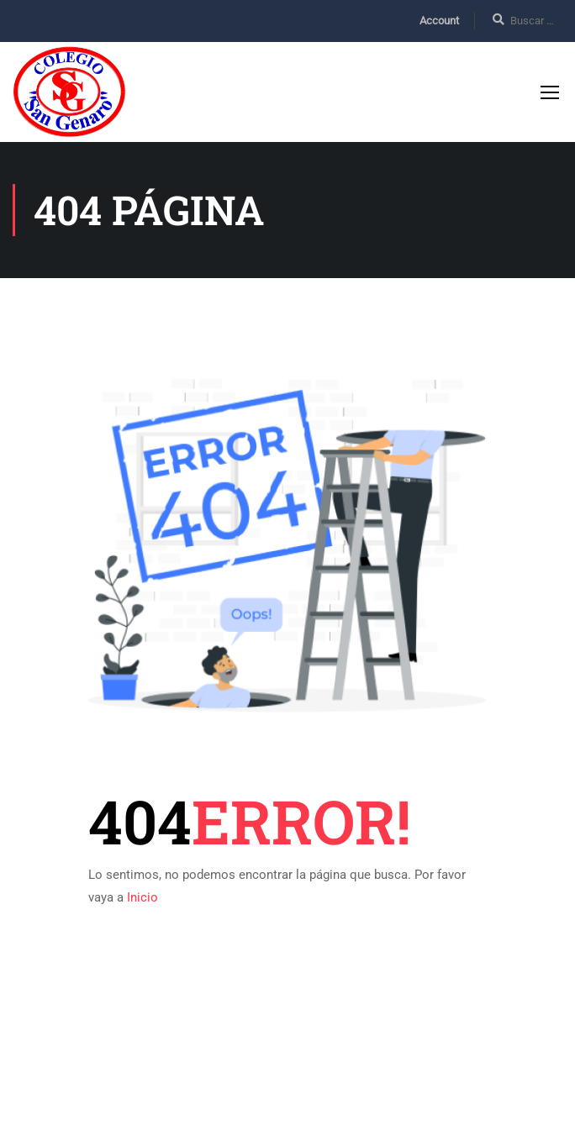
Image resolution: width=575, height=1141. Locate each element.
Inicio (142, 900)
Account (439, 20)
